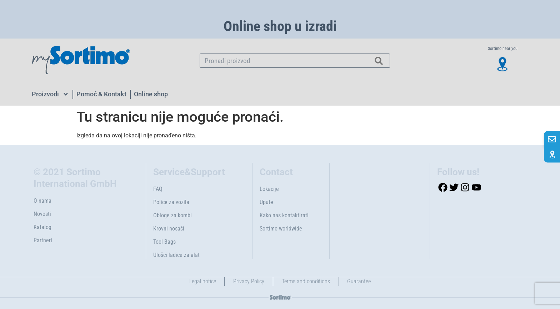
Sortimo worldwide (281, 228)
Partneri (43, 240)
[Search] (379, 60)
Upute (266, 202)
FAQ (157, 189)
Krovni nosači (168, 228)
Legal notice (202, 281)
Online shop (151, 94)
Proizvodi (50, 94)
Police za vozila (171, 202)
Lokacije (269, 189)
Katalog (42, 227)
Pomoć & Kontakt (101, 94)
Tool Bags (164, 241)
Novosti (42, 214)
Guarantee (359, 281)
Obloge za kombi (172, 215)
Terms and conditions (306, 281)
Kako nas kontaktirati (284, 215)
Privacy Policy (248, 281)
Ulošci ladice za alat (176, 255)
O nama (42, 200)
